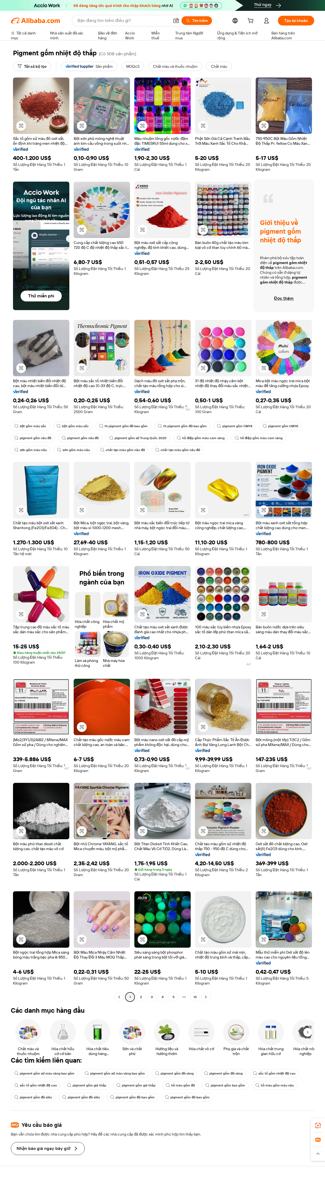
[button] (176, 20)
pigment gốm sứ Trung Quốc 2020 (138, 438)
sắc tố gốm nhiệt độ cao (274, 1073)
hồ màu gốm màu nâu (274, 1085)
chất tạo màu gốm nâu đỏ (122, 450)
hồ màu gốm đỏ (180, 1085)
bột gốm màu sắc (30, 426)
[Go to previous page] (119, 997)
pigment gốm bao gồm (225, 1085)
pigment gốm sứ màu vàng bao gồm (44, 1073)
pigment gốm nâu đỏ (32, 438)
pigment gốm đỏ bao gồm (132, 1097)
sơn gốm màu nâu (30, 450)
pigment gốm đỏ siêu (33, 1097)
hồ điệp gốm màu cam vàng (201, 438)
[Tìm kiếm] (196, 20)
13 (195, 997)
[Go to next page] (206, 997)
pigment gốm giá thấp (86, 1085)
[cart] (252, 21)
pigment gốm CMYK (234, 426)
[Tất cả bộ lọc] (32, 66)
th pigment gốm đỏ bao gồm (123, 426)
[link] (318, 1125)
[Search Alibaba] (122, 21)
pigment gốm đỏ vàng (174, 1073)
